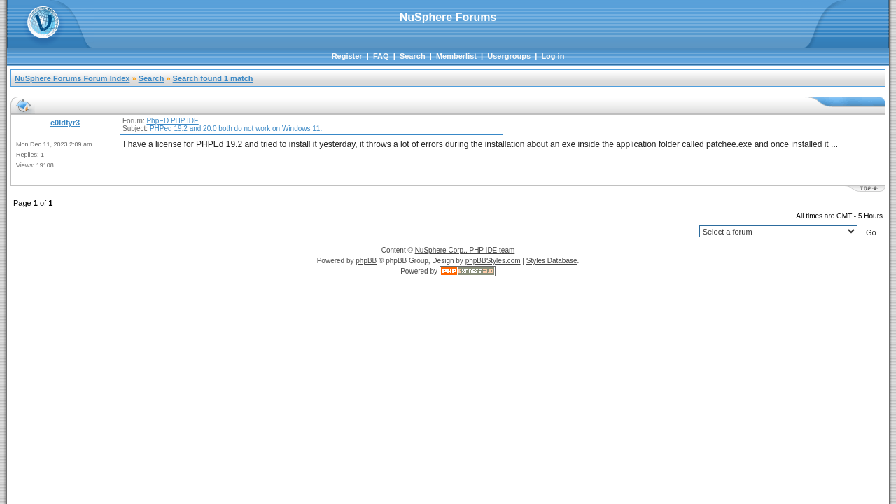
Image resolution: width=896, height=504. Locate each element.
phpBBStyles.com (493, 261)
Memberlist (456, 56)
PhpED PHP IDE (172, 121)
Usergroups (509, 56)
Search (413, 56)
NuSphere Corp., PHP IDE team (465, 250)
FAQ (381, 56)
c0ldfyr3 (65, 122)
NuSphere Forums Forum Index (72, 78)
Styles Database (552, 261)
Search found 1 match (213, 78)
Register (347, 56)
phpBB (366, 261)
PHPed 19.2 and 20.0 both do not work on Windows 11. (236, 128)
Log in (552, 56)
